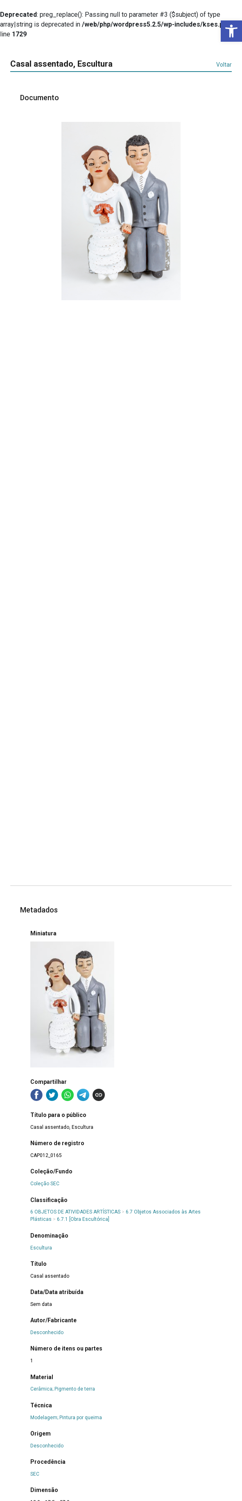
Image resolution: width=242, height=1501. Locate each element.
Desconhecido (46, 1332)
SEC (34, 1474)
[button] (231, 31)
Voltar (224, 64)
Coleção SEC (44, 1183)
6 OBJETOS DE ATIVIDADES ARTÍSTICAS (75, 1212)
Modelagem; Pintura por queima (66, 1417)
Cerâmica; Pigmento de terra (62, 1389)
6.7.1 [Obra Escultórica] (83, 1219)
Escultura (41, 1248)
